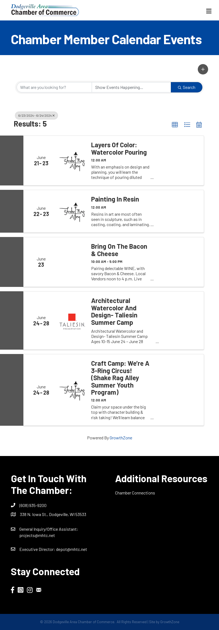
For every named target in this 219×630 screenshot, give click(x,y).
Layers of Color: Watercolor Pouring (119, 148)
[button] (203, 69)
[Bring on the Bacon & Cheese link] (72, 262)
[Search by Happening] (131, 87)
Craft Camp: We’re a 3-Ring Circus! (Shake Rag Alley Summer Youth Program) (120, 378)
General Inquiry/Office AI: (48, 529)
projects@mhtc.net (37, 535)
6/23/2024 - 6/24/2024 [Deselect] (36, 115)
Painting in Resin (115, 199)
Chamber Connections (135, 492)
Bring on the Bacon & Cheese (119, 250)
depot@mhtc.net (71, 549)
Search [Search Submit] (186, 87)
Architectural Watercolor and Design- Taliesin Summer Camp (114, 311)
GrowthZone (121, 437)
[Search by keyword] (54, 87)
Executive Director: (37, 549)
